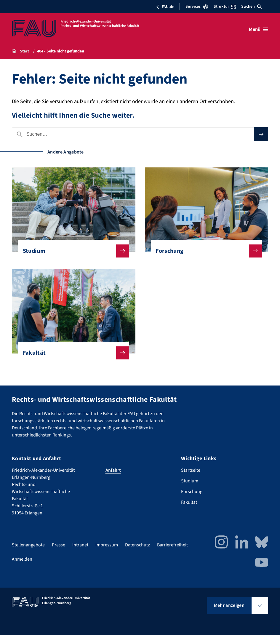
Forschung (204, 250)
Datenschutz (137, 545)
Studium (71, 250)
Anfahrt (113, 470)
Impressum (106, 545)
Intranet (80, 545)
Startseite (190, 470)
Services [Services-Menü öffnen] (196, 6)
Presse (58, 545)
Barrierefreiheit (172, 545)
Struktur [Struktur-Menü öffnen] (225, 6)
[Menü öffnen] (258, 29)
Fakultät (71, 352)
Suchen (251, 6)
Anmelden (22, 559)
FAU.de (165, 7)
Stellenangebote (28, 545)
